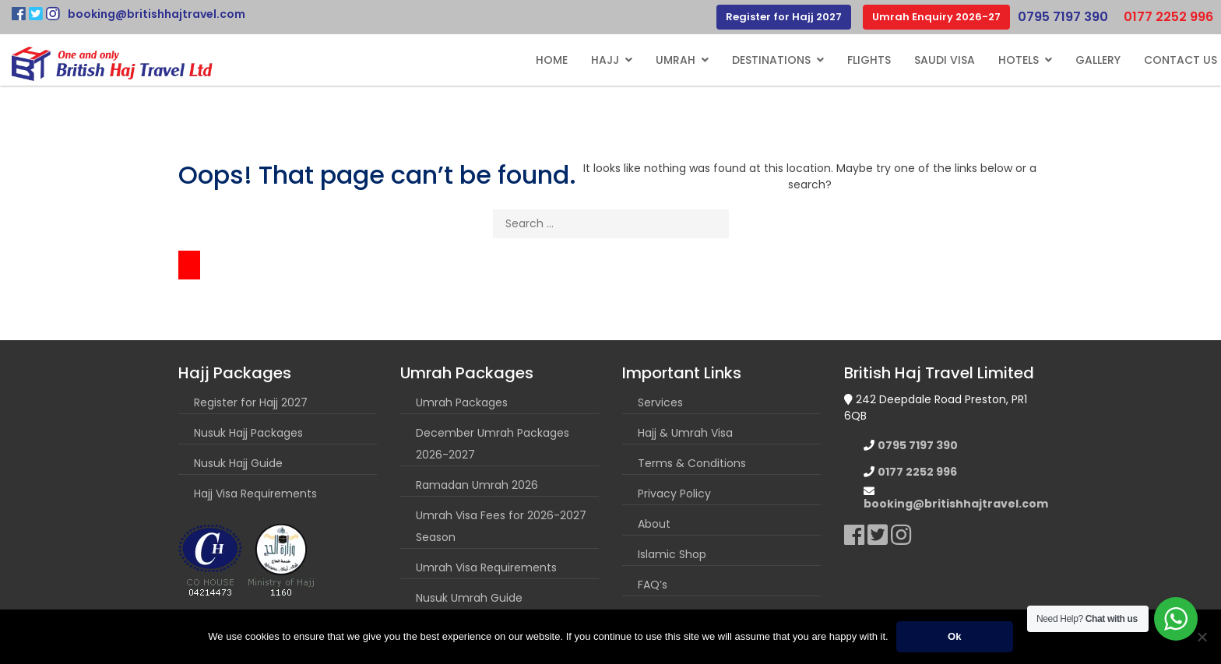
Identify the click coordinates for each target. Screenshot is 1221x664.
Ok (954, 636)
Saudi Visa (944, 60)
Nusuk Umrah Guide (469, 598)
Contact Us (1180, 60)
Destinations (771, 60)
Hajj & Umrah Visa (685, 433)
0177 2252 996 (1168, 17)
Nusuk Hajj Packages (248, 433)
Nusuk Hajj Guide (238, 463)
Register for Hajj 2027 (784, 16)
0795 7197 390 (1063, 17)
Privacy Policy (674, 493)
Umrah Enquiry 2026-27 (936, 16)
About (654, 524)
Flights (869, 60)
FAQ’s (652, 584)
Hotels (1018, 60)
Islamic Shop (672, 554)
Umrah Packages (462, 402)
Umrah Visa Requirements (486, 567)
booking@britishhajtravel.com (156, 14)
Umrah (675, 60)
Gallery (1098, 60)
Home (552, 60)
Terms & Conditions (692, 463)
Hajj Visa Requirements (255, 493)
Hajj (605, 60)
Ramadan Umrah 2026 (477, 485)
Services (660, 402)
